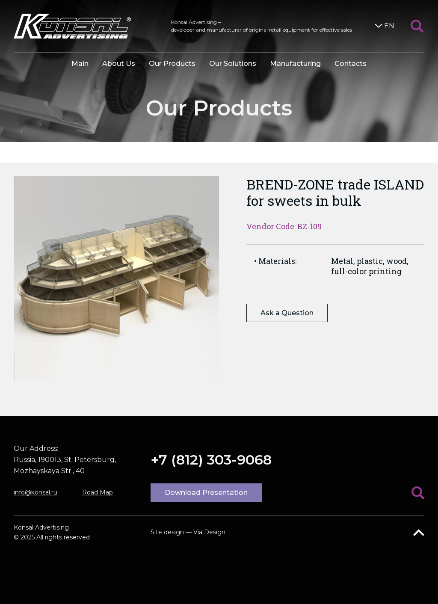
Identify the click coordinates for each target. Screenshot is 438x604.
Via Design (209, 532)
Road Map (97, 492)
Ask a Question (287, 313)
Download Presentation (206, 493)
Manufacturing (295, 63)
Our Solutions (232, 63)
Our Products (172, 63)
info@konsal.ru (35, 492)
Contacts (350, 63)
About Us (118, 63)
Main (80, 63)
